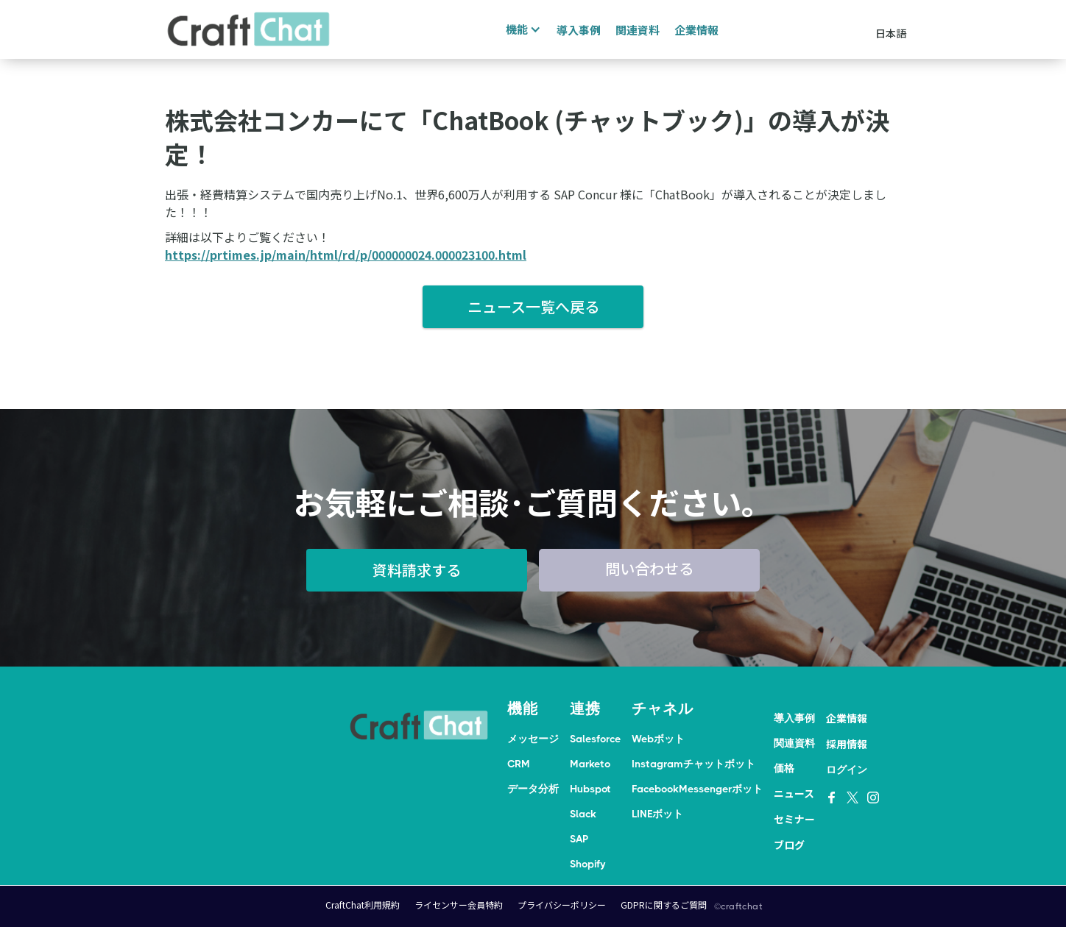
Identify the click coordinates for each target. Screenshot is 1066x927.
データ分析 (533, 789)
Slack (583, 814)
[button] (521, 29)
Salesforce (595, 739)
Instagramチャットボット (693, 764)
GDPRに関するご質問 (664, 904)
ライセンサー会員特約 (458, 904)
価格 (784, 768)
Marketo (590, 764)
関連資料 (637, 30)
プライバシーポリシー (562, 904)
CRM (518, 764)
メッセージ (533, 739)
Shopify (587, 864)
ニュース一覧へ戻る (533, 306)
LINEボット (657, 814)
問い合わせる (649, 568)
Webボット (658, 739)
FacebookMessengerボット (697, 789)
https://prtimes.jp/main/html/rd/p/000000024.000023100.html (345, 254)
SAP (579, 839)
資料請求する (417, 569)
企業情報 (696, 30)
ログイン (846, 769)
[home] (249, 29)
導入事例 (579, 30)
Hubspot (590, 789)
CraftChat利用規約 (362, 904)
